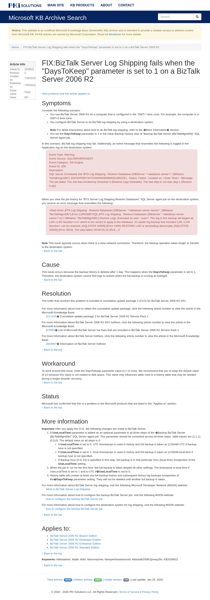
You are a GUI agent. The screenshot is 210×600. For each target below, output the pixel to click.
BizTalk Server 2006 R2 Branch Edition (73, 535)
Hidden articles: (83, 579)
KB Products (82, 5)
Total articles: (55, 579)
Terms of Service (129, 591)
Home (15, 47)
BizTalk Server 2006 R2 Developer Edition (75, 539)
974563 (50, 330)
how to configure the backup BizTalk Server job (74, 499)
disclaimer (115, 34)
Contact (126, 5)
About (106, 5)
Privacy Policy (150, 591)
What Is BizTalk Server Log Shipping (68, 489)
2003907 (51, 343)
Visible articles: (113, 579)
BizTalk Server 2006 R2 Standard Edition (75, 547)
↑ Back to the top (52, 250)
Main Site (56, 5)
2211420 (51, 316)
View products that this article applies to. (66, 93)
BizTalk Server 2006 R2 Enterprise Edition (75, 543)
